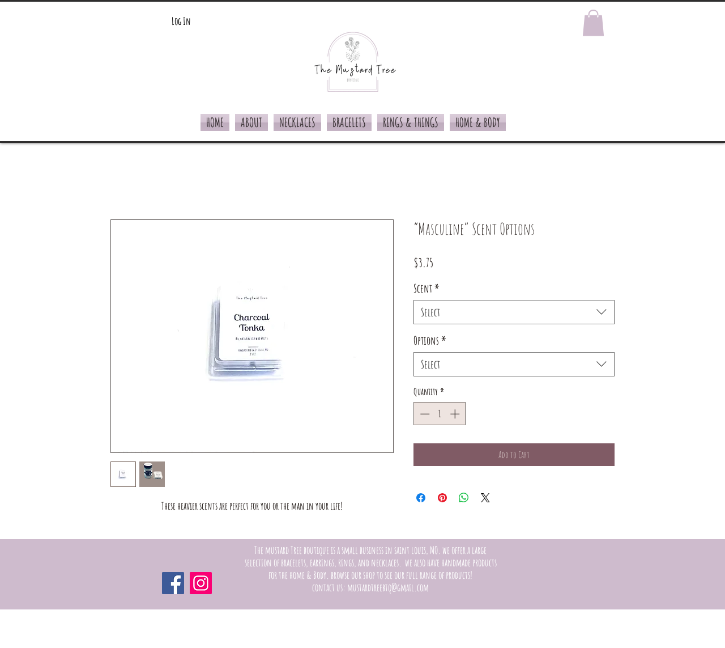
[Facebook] (173, 583)
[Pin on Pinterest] (442, 498)
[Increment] (455, 414)
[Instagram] (201, 583)
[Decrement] (423, 414)
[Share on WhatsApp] (464, 498)
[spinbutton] (439, 414)
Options (429, 340)
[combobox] (514, 312)
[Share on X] (485, 498)
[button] (593, 23)
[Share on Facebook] (421, 498)
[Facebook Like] (540, 582)
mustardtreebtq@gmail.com (388, 587)
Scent (426, 288)
